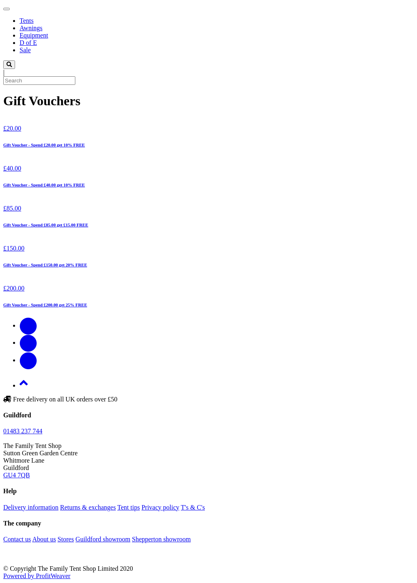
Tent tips (128, 507)
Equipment (34, 35)
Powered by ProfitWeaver (36, 575)
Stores (65, 539)
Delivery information (31, 507)
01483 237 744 (22, 431)
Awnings (31, 27)
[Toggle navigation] (6, 9)
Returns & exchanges (88, 507)
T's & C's (193, 507)
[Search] (39, 80)
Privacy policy (160, 507)
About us (44, 539)
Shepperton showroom (161, 539)
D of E (28, 42)
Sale (25, 50)
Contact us (17, 539)
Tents (26, 20)
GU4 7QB (16, 475)
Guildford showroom (102, 539)
